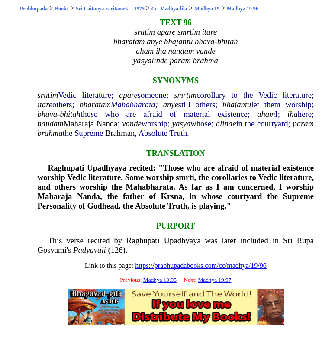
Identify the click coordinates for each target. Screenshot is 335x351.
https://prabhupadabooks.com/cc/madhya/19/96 (201, 265)
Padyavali (89, 249)
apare (128, 95)
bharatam (95, 104)
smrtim (185, 95)
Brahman (120, 133)
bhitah (70, 114)
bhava (47, 114)
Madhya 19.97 (214, 280)
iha (292, 114)
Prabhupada (34, 9)
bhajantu (236, 104)
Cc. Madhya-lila (169, 9)
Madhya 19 (206, 9)
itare (44, 104)
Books (61, 9)
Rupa (305, 240)
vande (132, 123)
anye (170, 104)
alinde (226, 123)
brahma (49, 133)
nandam (50, 123)
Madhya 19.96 (242, 9)
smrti (185, 177)
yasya (181, 123)
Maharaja (79, 123)
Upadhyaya (106, 167)
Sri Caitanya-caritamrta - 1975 (110, 9)
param (303, 123)
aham (266, 114)
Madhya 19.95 (160, 280)
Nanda (107, 123)
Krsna (172, 196)
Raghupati (66, 167)
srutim (47, 95)
